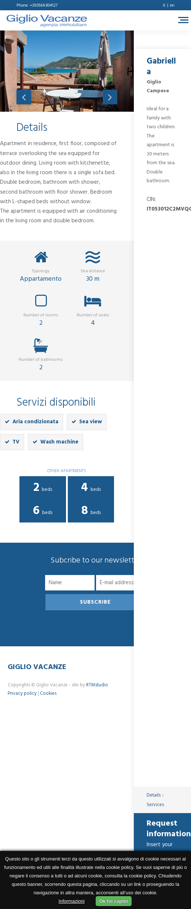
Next (110, 97)
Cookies (48, 693)
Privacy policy (22, 693)
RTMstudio (97, 685)
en (172, 5)
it (164, 5)
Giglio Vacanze (37, 667)
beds (42, 487)
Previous (23, 97)
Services (155, 805)
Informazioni (72, 901)
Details (154, 795)
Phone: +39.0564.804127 (37, 5)
